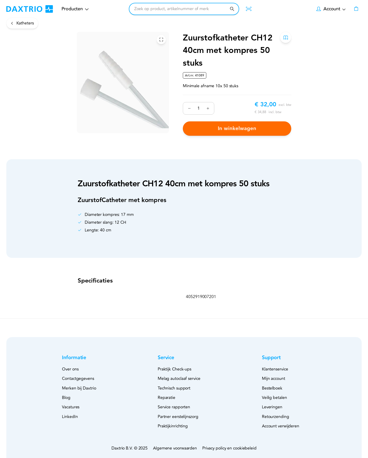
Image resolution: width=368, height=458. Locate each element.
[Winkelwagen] (356, 9)
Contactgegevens (78, 378)
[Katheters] (22, 23)
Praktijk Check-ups (174, 369)
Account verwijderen (280, 426)
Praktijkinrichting (173, 426)
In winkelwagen (237, 128)
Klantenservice (275, 369)
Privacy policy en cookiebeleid (229, 448)
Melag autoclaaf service (179, 378)
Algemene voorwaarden (175, 448)
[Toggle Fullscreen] (161, 39)
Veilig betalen (274, 397)
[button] (82, 358)
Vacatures (70, 407)
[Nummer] (198, 108)
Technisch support (174, 388)
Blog (66, 397)
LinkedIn (70, 417)
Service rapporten (174, 407)
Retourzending (275, 417)
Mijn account (273, 378)
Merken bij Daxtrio (79, 388)
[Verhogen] (208, 108)
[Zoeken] (232, 9)
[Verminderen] (189, 108)
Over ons (70, 369)
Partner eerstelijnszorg (178, 417)
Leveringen (272, 407)
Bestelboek (272, 388)
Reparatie (166, 397)
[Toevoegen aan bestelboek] (285, 37)
